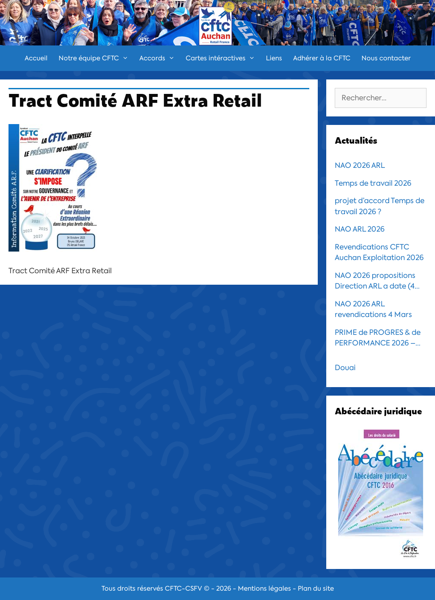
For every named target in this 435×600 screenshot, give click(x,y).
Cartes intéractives (223, 58)
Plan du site (316, 588)
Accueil (36, 58)
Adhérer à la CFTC (321, 58)
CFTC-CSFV (183, 588)
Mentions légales (264, 588)
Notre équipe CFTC (96, 58)
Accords (159, 58)
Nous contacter (386, 58)
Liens (274, 58)
